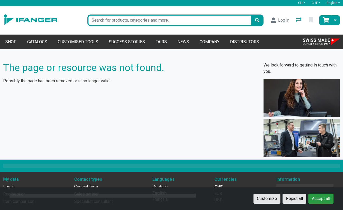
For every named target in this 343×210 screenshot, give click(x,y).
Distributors (244, 41)
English (332, 3)
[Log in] (280, 20)
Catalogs (37, 41)
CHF (315, 3)
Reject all (294, 198)
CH (300, 3)
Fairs (161, 41)
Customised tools (78, 41)
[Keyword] (169, 20)
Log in (9, 186)
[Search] (257, 20)
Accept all (321, 198)
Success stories (127, 41)
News (183, 41)
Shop (11, 41)
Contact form (86, 186)
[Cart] (325, 20)
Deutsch (160, 186)
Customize (267, 198)
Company (209, 41)
